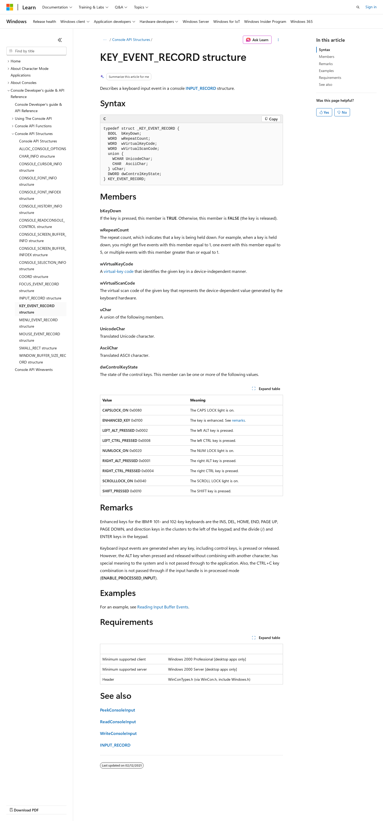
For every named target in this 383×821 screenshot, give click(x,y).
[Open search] (358, 7)
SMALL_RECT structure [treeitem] (38, 347)
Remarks (326, 63)
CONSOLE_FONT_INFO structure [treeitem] (38, 181)
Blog (72, 804)
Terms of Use (194, 804)
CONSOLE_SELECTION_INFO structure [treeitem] (42, 266)
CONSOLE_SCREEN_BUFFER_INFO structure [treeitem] (42, 237)
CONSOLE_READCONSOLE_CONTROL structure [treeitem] (42, 223)
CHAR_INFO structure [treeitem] (37, 156)
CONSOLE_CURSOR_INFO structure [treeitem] (40, 167)
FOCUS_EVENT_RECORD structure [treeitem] (39, 287)
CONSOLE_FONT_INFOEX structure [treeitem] (40, 195)
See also (325, 84)
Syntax (324, 49)
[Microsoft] (9, 7)
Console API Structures (131, 39)
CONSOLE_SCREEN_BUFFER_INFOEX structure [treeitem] (42, 251)
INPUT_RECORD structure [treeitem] (40, 298)
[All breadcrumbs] (104, 40)
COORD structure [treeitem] (33, 276)
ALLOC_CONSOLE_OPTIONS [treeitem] (42, 148)
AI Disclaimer (17, 804)
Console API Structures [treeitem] (38, 140)
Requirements (330, 77)
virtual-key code (119, 271)
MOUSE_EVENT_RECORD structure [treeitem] (39, 337)
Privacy (116, 804)
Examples (326, 70)
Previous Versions (48, 804)
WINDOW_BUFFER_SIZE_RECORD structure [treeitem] (42, 359)
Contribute (95, 804)
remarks (238, 420)
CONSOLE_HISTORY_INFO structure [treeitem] (40, 209)
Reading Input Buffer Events (162, 607)
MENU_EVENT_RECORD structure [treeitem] (38, 323)
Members (326, 56)
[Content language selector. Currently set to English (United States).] (30, 792)
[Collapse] (59, 40)
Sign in (371, 6)
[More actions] (278, 40)
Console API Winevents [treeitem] (34, 369)
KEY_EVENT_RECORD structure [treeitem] (37, 309)
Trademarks (220, 804)
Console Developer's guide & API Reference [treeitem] (38, 107)
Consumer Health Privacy (152, 804)
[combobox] (36, 51)
